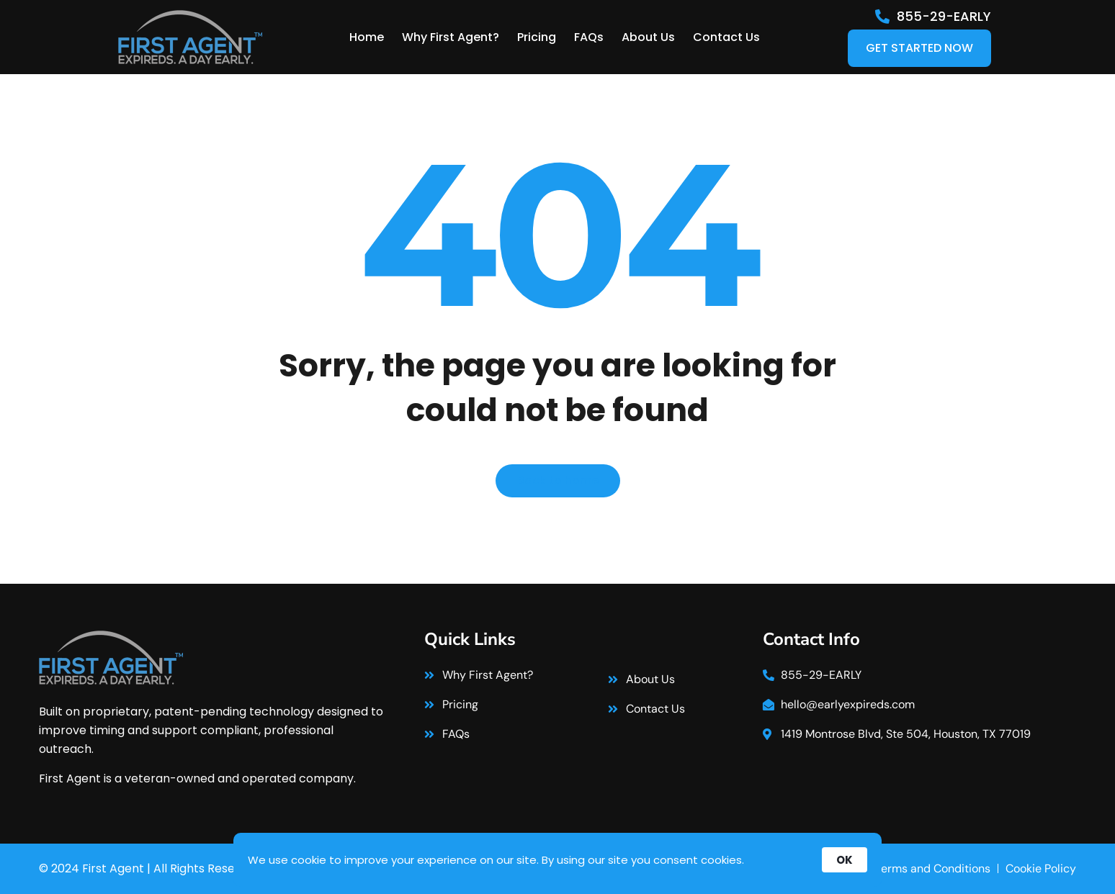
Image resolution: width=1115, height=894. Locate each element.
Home (366, 37)
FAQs (589, 37)
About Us (648, 37)
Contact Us (726, 37)
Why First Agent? (450, 37)
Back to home (558, 480)
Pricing (536, 37)
